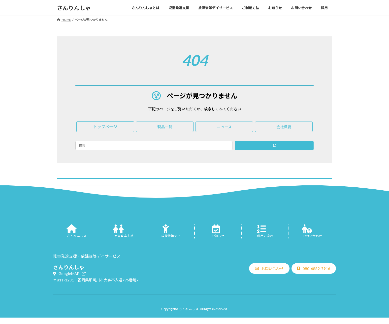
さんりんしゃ (188, 309)
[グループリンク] (76, 231)
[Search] (274, 145)
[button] (105, 126)
